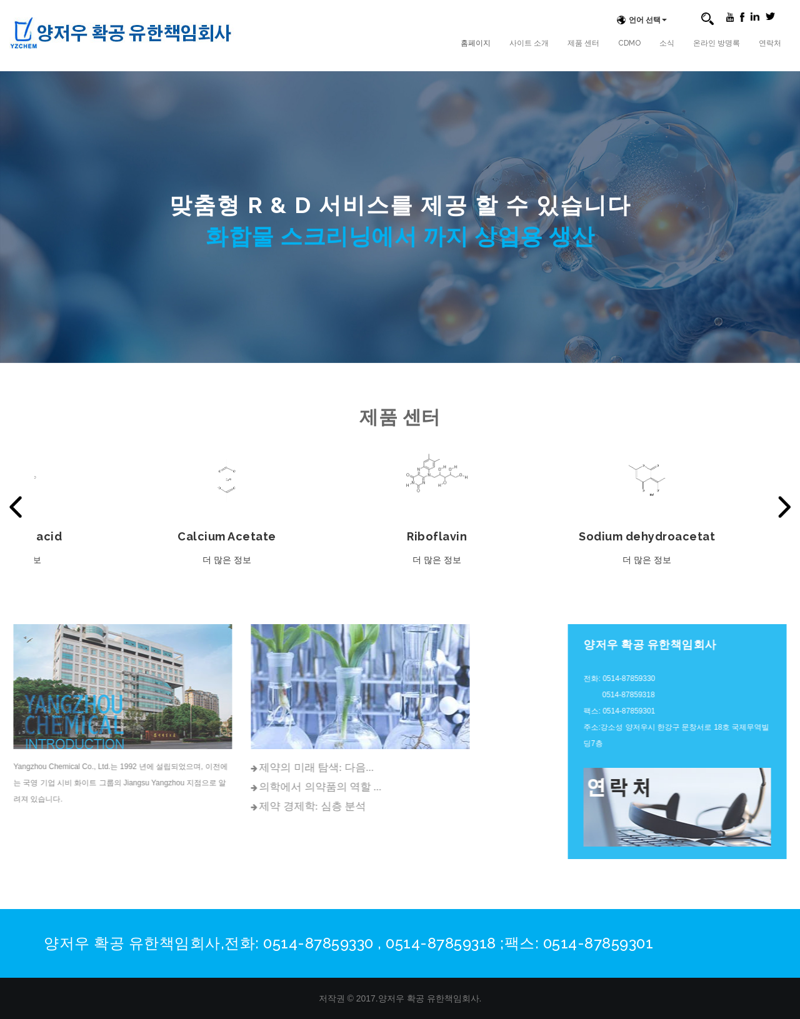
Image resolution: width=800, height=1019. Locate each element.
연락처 (770, 43)
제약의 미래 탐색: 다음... (242, 767)
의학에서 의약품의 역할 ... (246, 787)
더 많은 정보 (230, 560)
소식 (666, 43)
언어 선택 (640, 19)
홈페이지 (476, 43)
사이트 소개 (529, 43)
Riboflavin (441, 536)
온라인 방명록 (716, 43)
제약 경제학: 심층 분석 (238, 806)
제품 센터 (583, 43)
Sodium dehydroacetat (650, 536)
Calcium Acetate (230, 536)
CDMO (629, 43)
